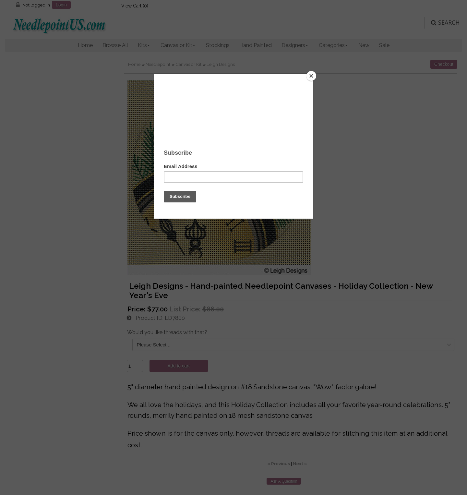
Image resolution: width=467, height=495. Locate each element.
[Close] (311, 76)
